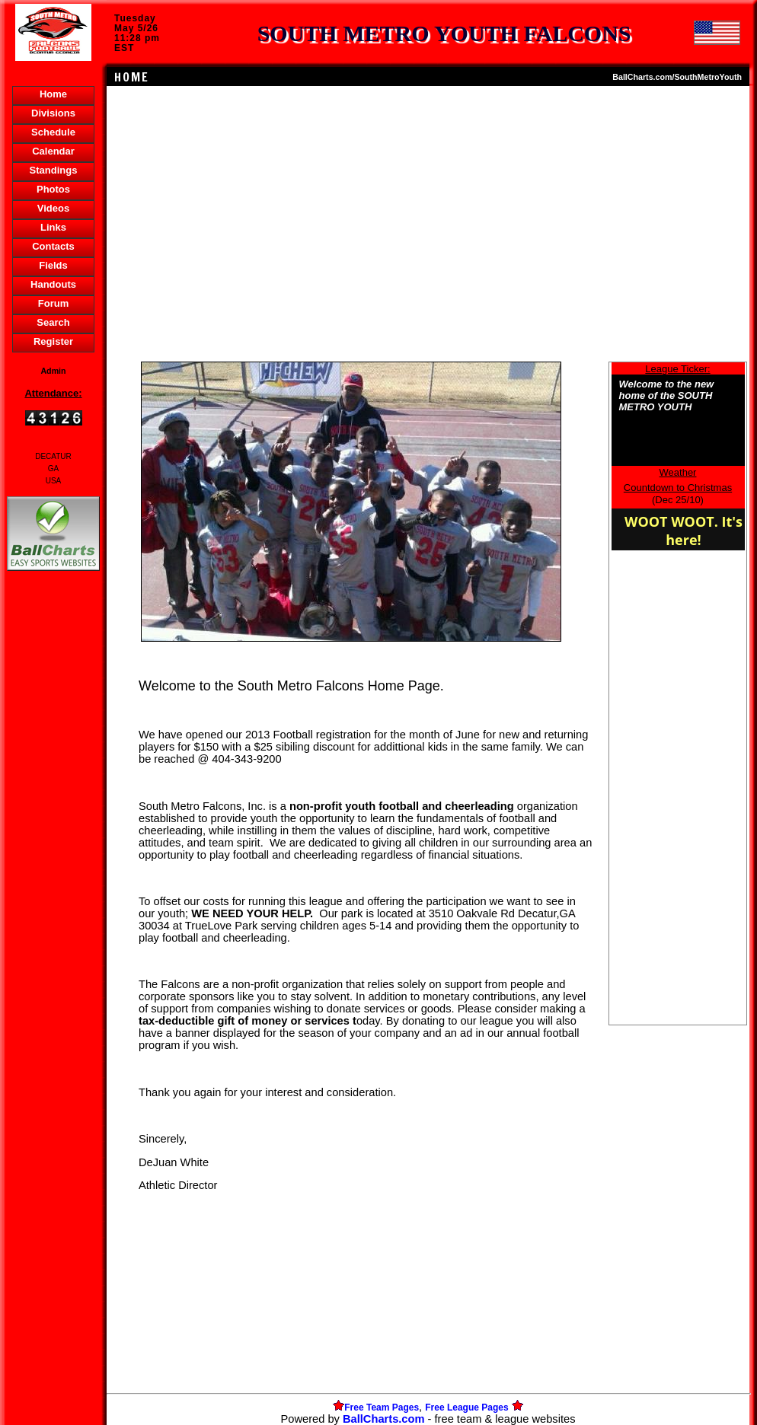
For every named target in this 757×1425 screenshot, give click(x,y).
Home (53, 94)
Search (53, 322)
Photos (53, 189)
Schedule (53, 132)
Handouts (53, 284)
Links (53, 227)
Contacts (53, 246)
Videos (53, 208)
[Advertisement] (53, 836)
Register (53, 341)
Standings (54, 170)
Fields (53, 265)
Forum (53, 303)
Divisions (53, 113)
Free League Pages (466, 1407)
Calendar (53, 151)
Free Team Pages (381, 1407)
